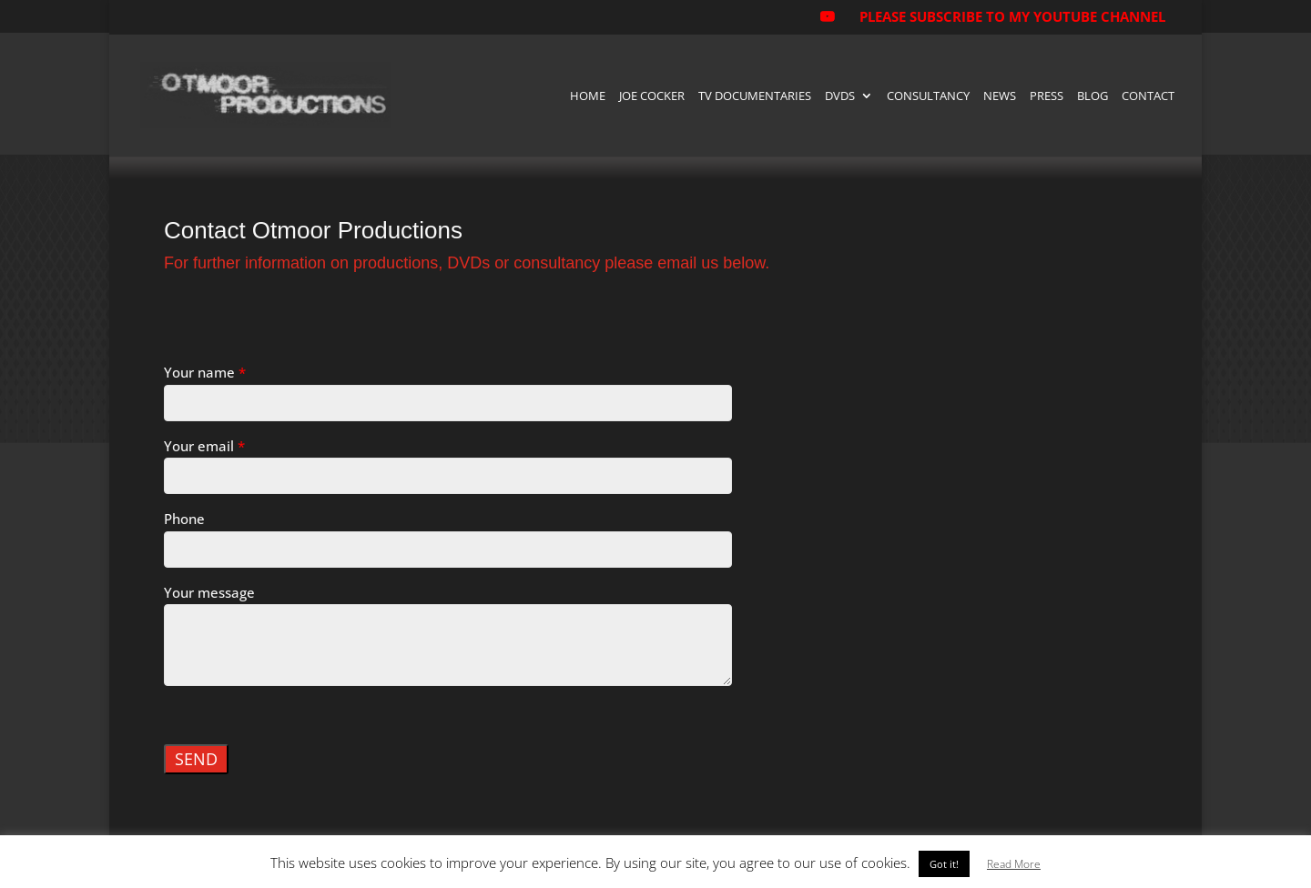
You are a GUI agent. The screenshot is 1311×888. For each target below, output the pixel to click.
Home (587, 96)
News (999, 96)
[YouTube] (826, 22)
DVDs (840, 96)
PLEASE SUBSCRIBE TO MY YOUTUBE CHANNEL (1012, 16)
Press (1046, 96)
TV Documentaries (754, 96)
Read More (1014, 864)
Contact (1148, 96)
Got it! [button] (944, 864)
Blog (1092, 96)
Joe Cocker (652, 96)
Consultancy (928, 96)
